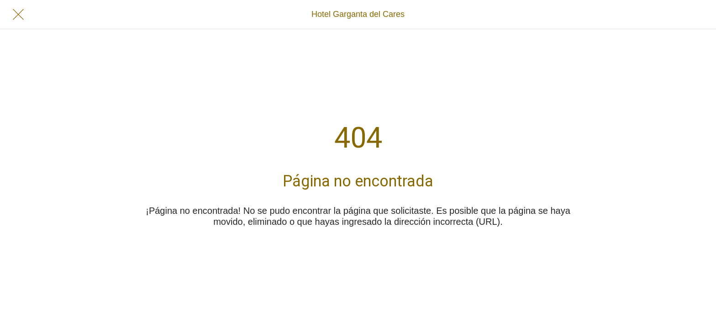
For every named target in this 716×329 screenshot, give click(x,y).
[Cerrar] (18, 14)
